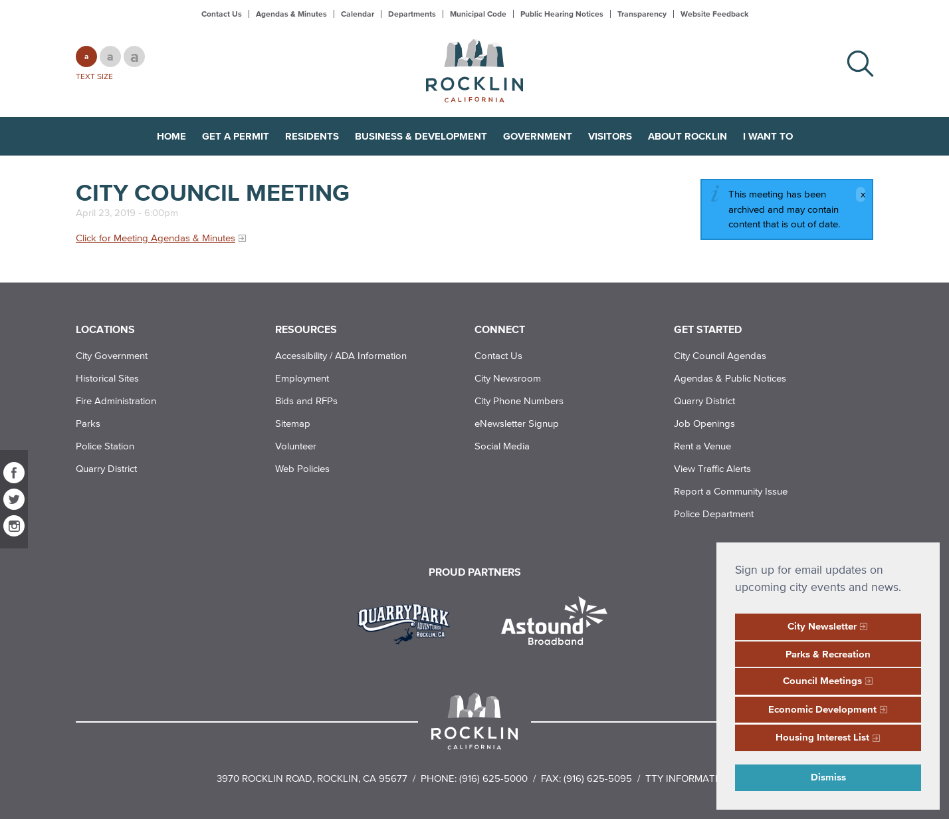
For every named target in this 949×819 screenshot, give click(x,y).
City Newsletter (822, 626)
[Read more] (408, 622)
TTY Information (688, 778)
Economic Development (822, 709)
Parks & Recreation (828, 653)
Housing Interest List (822, 737)
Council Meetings (822, 680)
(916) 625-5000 (493, 778)
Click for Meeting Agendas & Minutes (155, 237)
